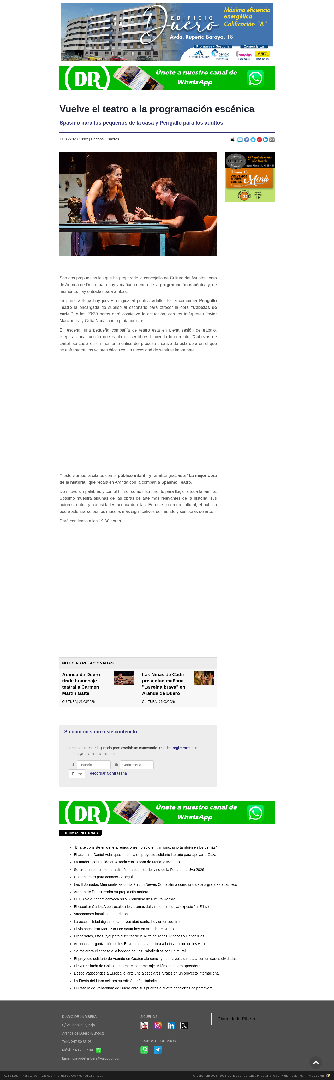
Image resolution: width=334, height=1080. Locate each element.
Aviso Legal (11, 1075)
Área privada (94, 1075)
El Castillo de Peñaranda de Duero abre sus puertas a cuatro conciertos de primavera (143, 988)
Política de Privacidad (37, 1075)
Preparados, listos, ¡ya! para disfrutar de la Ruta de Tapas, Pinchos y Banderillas (139, 936)
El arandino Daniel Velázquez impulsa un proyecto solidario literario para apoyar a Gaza (145, 855)
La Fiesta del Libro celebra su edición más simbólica (116, 981)
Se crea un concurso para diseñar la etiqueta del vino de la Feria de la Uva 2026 (139, 869)
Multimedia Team (294, 1075)
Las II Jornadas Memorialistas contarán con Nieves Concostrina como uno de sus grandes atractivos (155, 884)
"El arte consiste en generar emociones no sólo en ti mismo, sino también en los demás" (145, 847)
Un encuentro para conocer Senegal (103, 877)
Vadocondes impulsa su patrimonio (102, 914)
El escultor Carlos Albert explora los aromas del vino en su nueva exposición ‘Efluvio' (142, 907)
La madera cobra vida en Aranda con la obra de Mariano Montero (127, 862)
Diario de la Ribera (236, 1019)
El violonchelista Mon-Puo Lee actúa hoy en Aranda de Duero (124, 929)
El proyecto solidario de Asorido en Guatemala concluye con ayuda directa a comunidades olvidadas (155, 959)
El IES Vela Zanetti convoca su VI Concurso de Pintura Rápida (124, 899)
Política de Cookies (69, 1075)
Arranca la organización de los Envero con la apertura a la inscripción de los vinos (140, 944)
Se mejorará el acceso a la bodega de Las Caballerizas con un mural (130, 951)
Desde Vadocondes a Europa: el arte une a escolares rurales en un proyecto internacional (146, 973)
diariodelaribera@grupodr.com (96, 1058)
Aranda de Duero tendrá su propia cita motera (111, 892)
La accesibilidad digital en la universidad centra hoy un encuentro (127, 921)
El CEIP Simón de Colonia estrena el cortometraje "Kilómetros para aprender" (137, 966)
